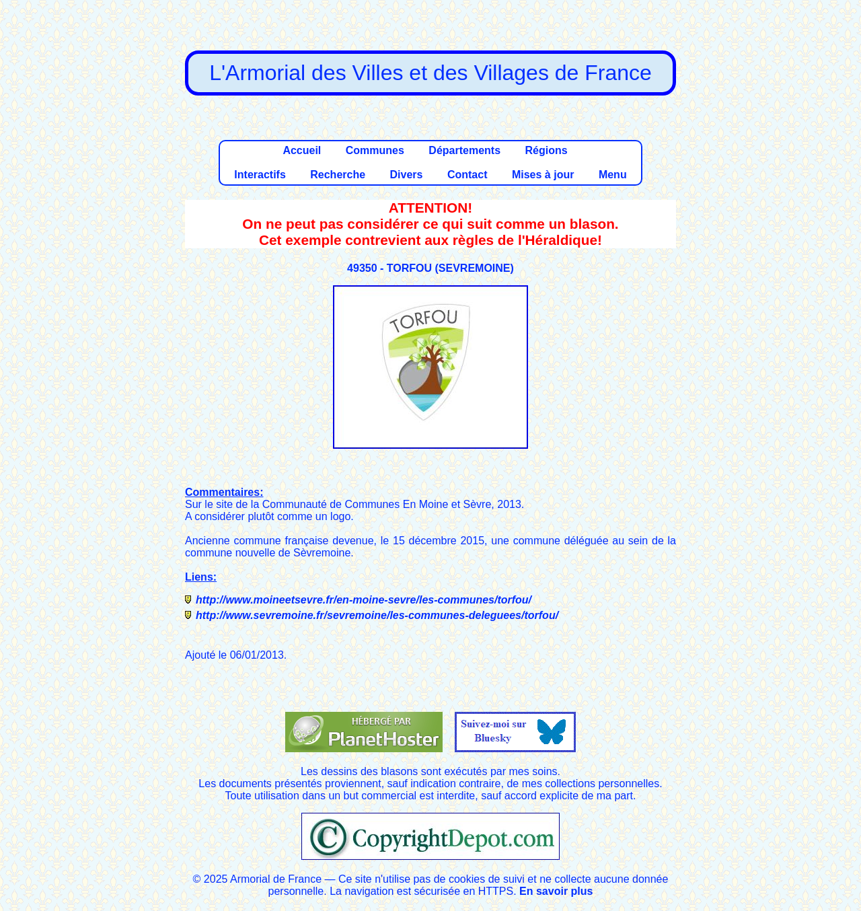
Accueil (302, 150)
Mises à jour (543, 174)
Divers (406, 174)
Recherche (337, 174)
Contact (467, 174)
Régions (546, 150)
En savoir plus (556, 891)
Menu (613, 174)
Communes (375, 150)
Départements (464, 150)
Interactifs (259, 174)
